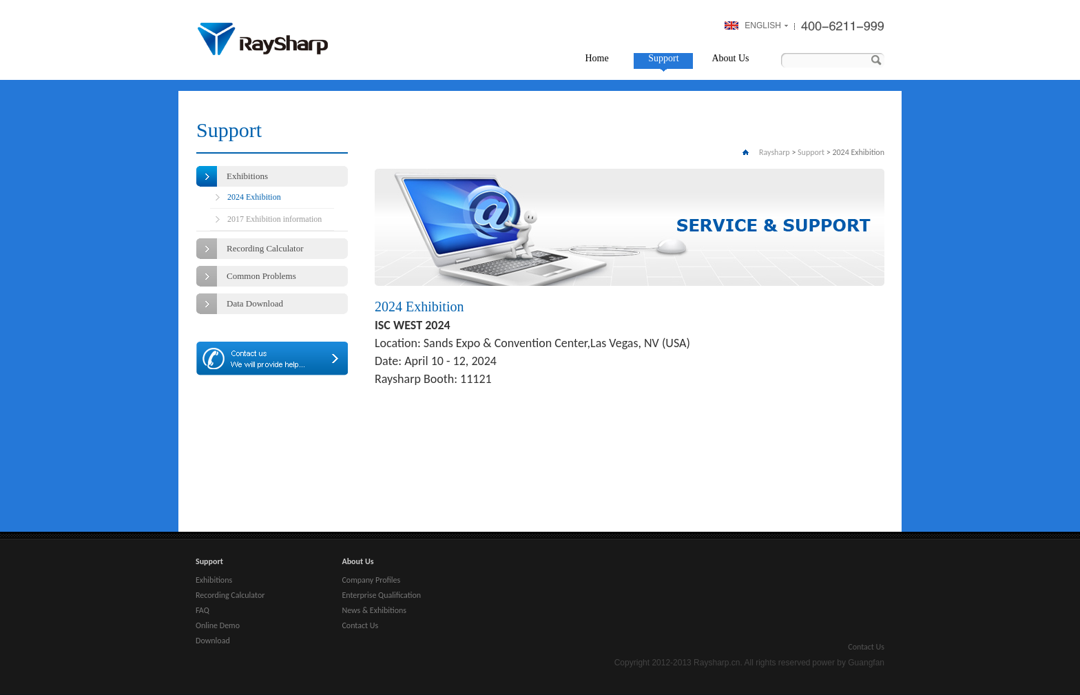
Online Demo (218, 625)
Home (596, 58)
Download (213, 640)
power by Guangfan (848, 662)
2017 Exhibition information (274, 219)
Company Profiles (371, 580)
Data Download (255, 303)
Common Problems (261, 276)
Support (663, 58)
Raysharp (263, 39)
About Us (730, 58)
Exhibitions (247, 176)
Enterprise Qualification (381, 595)
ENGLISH (763, 25)
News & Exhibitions (374, 610)
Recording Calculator (265, 248)
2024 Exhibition (254, 197)
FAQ (202, 610)
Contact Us (360, 625)
